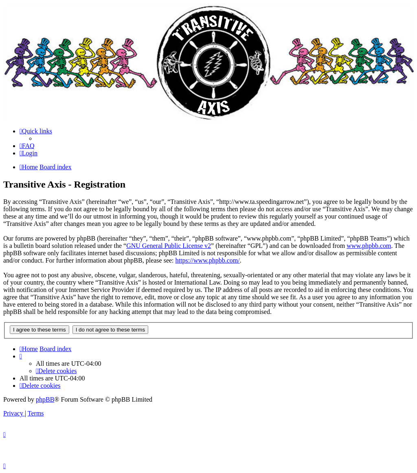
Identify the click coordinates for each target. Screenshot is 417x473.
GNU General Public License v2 (168, 245)
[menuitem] (27, 145)
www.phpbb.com (369, 245)
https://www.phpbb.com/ (208, 260)
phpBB (45, 399)
